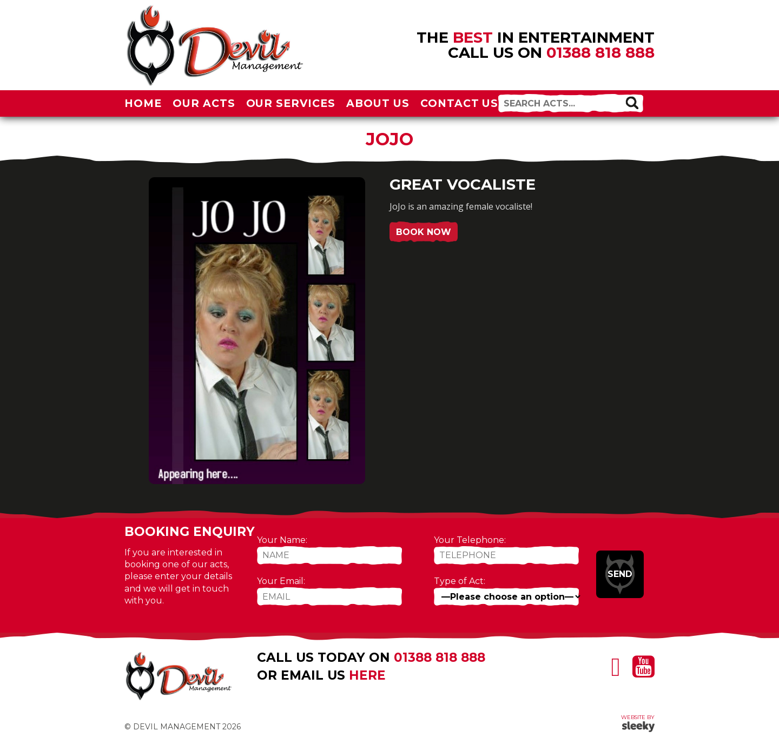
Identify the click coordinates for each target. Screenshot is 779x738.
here (367, 675)
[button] (631, 102)
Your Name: (282, 540)
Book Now (423, 232)
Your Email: (281, 581)
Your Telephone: (470, 540)
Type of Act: (459, 581)
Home (143, 103)
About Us (378, 103)
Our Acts (204, 103)
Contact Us (459, 103)
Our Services (291, 103)
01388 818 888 (600, 52)
